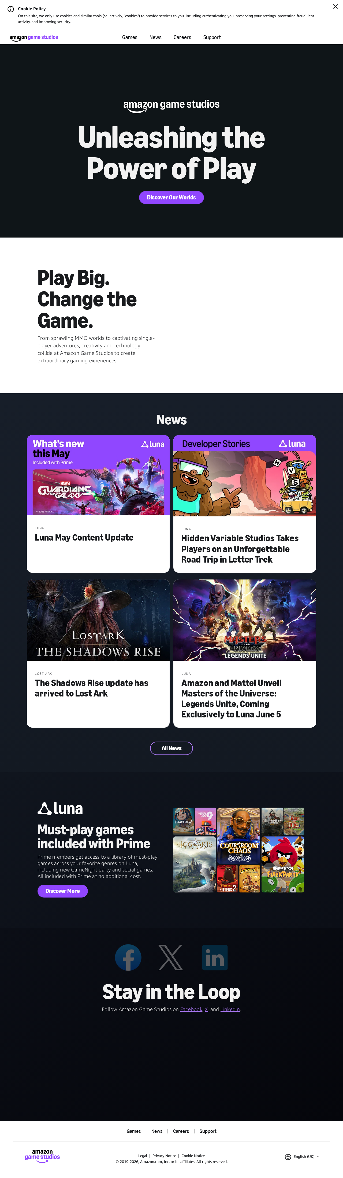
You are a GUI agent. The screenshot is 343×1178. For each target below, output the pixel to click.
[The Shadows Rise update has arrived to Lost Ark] (98, 620)
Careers (182, 37)
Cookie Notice (193, 1155)
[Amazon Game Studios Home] (34, 38)
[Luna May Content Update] (98, 476)
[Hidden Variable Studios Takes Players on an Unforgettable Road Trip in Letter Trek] (244, 476)
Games (129, 37)
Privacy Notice (164, 1155)
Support (212, 37)
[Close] (335, 7)
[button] (302, 1157)
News (156, 37)
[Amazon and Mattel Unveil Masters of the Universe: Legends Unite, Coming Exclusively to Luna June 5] (244, 620)
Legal (142, 1155)
